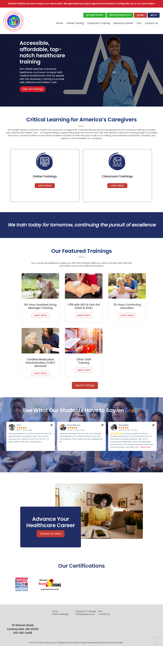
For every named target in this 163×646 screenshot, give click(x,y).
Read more (146, 447)
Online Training (75, 23)
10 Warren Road (23, 625)
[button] (73, 453)
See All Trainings (84, 385)
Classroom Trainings (85, 611)
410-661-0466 (22, 633)
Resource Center (123, 23)
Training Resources (85, 614)
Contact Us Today (50, 534)
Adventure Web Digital (114, 643)
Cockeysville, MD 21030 (22, 629)
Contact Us (151, 23)
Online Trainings (60, 614)
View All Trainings (33, 89)
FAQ (139, 23)
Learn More (44, 185)
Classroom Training (98, 23)
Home (59, 23)
